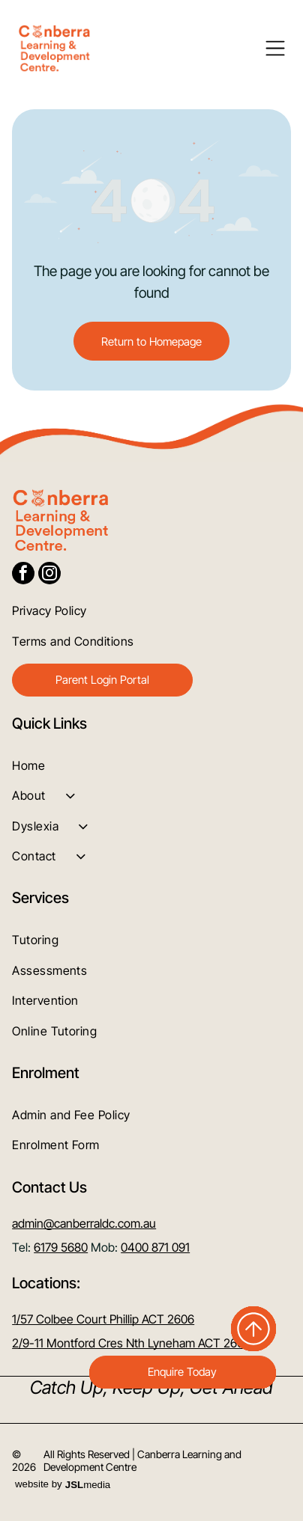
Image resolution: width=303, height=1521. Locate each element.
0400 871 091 (155, 1247)
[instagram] (49, 575)
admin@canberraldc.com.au (84, 1223)
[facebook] (23, 575)
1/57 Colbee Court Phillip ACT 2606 (103, 1319)
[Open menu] (275, 48)
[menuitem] (151, 610)
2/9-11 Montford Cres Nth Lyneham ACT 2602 (131, 1342)
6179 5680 (61, 1247)
